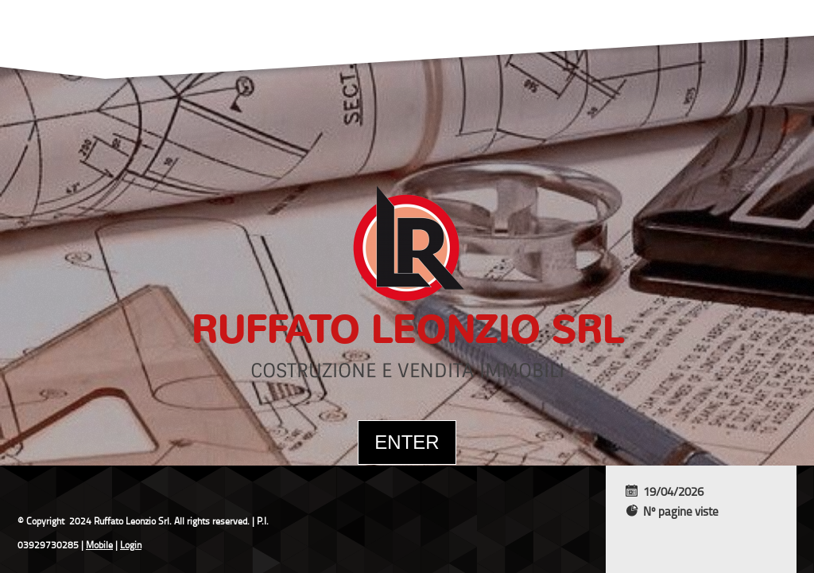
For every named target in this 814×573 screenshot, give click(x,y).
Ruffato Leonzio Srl (407, 330)
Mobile (99, 545)
